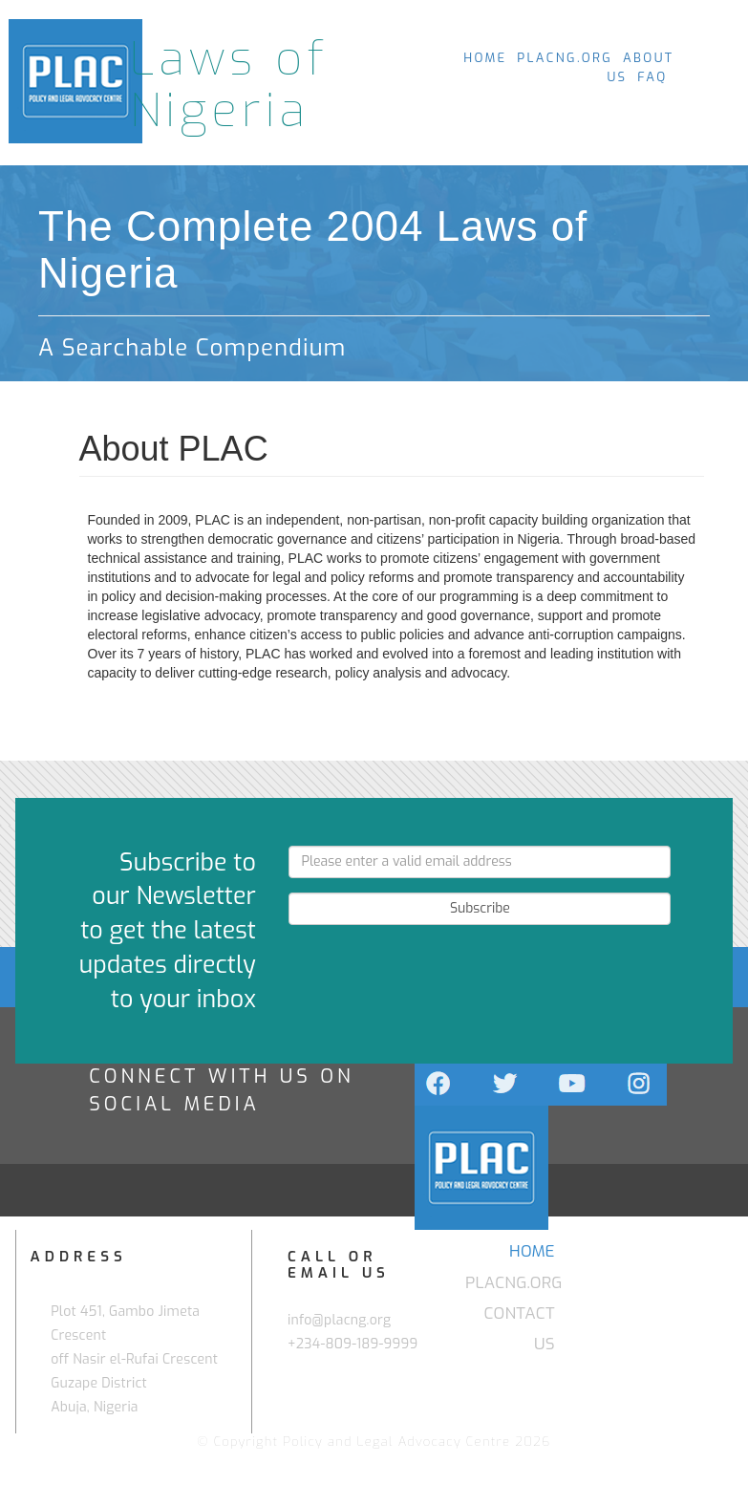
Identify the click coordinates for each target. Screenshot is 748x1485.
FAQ (652, 77)
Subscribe (480, 908)
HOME (484, 58)
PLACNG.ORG (564, 58)
